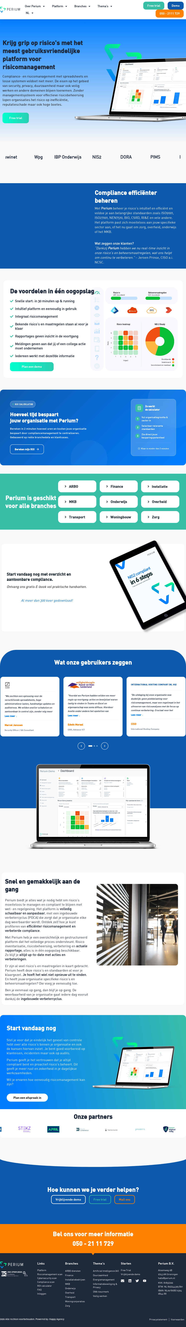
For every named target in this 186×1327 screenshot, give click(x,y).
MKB (67, 1283)
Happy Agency (56, 1319)
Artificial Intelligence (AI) (106, 1270)
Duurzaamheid (100, 1275)
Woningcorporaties (75, 1301)
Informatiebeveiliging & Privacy (105, 1285)
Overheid (69, 1292)
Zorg (67, 1305)
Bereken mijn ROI (27, 449)
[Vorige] (81, 746)
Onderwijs (70, 1288)
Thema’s (105, 6)
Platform (60, 6)
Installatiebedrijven (75, 1279)
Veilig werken (100, 1296)
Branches (82, 6)
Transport (70, 1297)
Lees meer (11, 716)
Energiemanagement (104, 1279)
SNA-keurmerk (101, 1291)
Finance (69, 1275)
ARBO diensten (73, 1270)
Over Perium (35, 6)
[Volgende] (104, 746)
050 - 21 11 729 (93, 1243)
